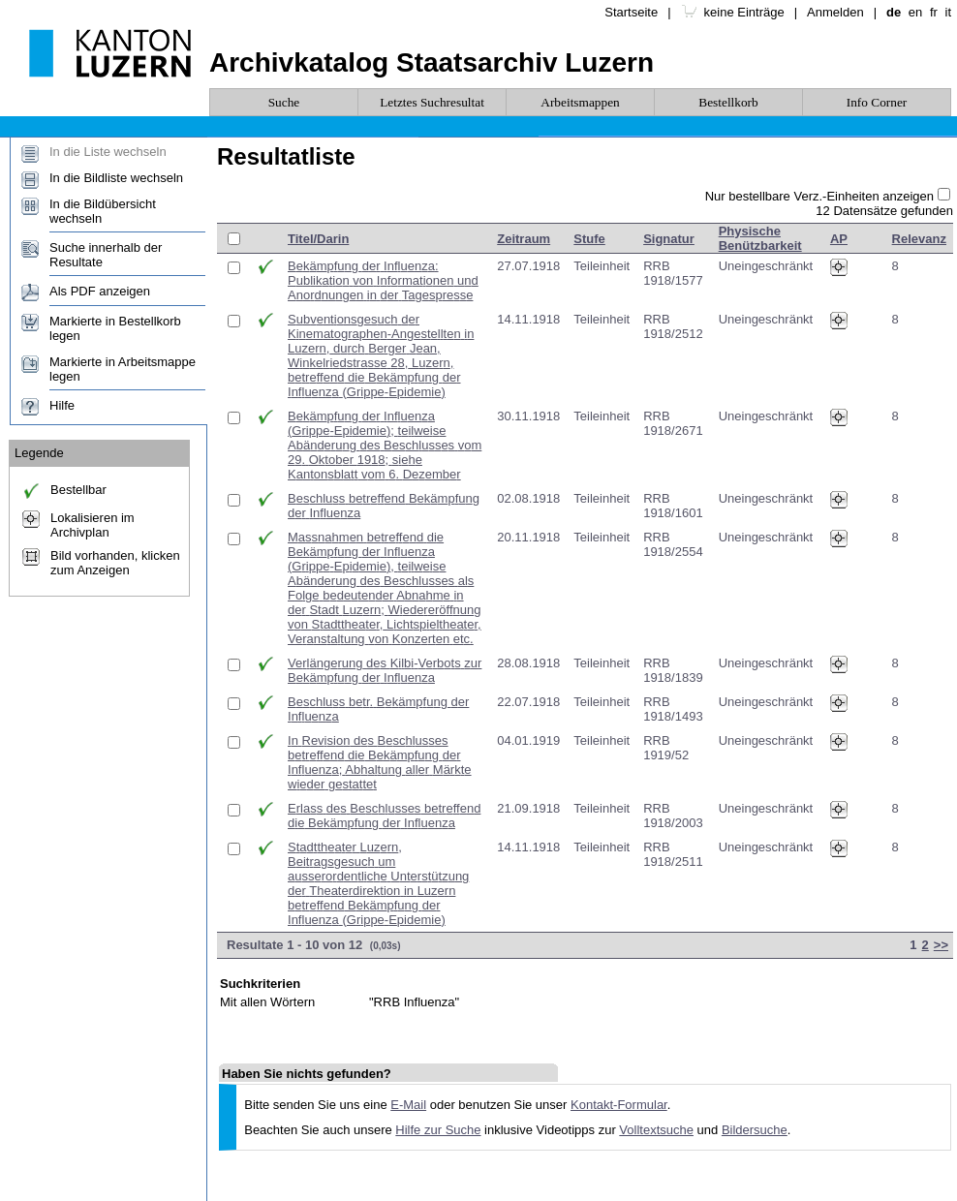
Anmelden (835, 12)
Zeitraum (523, 238)
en (915, 12)
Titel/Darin (318, 238)
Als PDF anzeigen (99, 291)
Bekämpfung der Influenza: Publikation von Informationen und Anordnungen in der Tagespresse (383, 280)
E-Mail (408, 1104)
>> (941, 945)
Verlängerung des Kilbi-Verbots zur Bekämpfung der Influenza (384, 670)
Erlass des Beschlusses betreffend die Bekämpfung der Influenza (384, 815)
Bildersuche (754, 1130)
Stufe (589, 238)
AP (839, 238)
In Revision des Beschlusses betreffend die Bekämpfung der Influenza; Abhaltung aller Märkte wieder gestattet (380, 762)
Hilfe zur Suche (437, 1130)
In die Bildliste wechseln (116, 177)
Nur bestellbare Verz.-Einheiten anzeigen (819, 196)
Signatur (669, 238)
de (893, 12)
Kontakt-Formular (619, 1104)
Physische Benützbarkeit (760, 238)
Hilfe (62, 405)
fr (934, 12)
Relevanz (919, 238)
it (948, 12)
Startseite (631, 12)
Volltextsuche (656, 1130)
